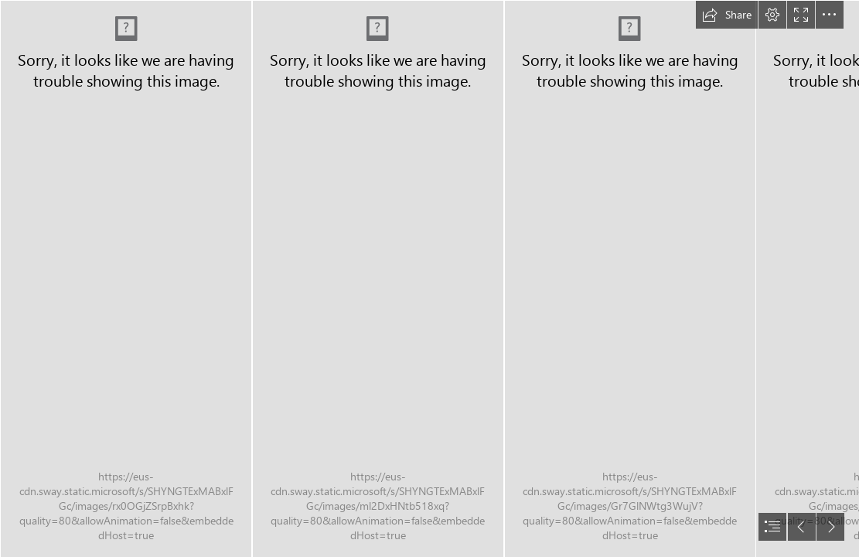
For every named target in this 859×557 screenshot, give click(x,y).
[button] (727, 15)
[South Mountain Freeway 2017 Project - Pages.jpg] (125, 278)
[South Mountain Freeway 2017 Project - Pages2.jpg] (377, 278)
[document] (429, 278)
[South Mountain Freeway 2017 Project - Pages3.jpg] (629, 278)
